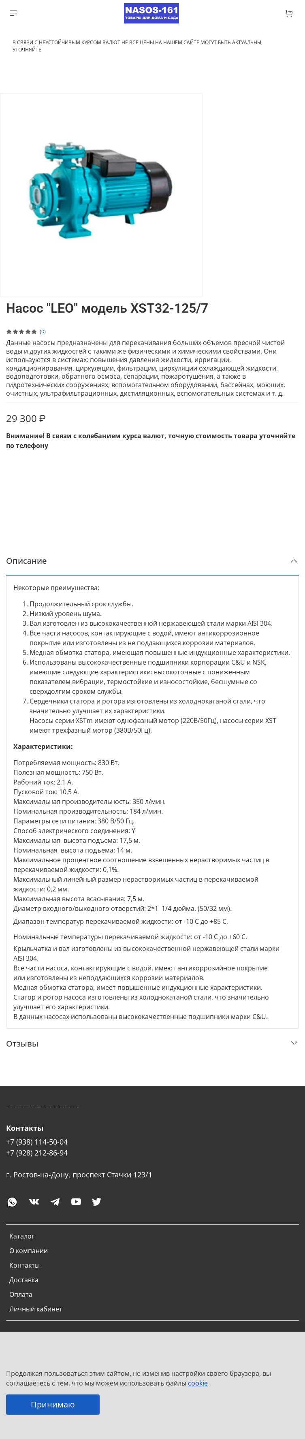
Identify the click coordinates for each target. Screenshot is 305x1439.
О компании (28, 1250)
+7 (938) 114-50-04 (37, 1142)
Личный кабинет (35, 1309)
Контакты (24, 1265)
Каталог (21, 1236)
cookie (198, 1383)
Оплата (20, 1294)
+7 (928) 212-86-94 (37, 1153)
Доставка (23, 1279)
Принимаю (53, 1404)
